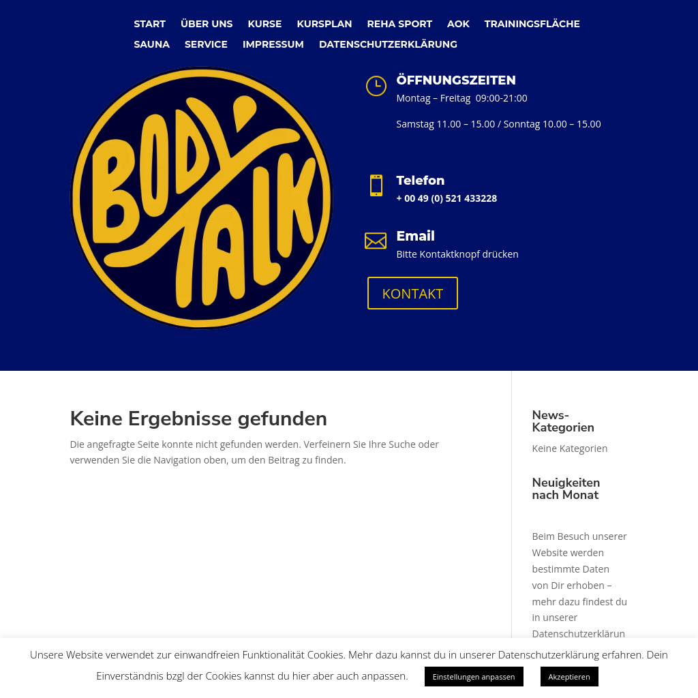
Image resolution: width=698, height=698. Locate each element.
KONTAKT (413, 293)
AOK (458, 24)
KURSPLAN (324, 24)
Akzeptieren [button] (569, 676)
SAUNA (152, 45)
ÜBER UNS (207, 24)
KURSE (265, 24)
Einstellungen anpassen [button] (474, 676)
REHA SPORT (399, 24)
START (149, 24)
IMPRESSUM (273, 45)
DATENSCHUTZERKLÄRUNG (388, 45)
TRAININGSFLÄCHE (532, 24)
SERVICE (206, 45)
